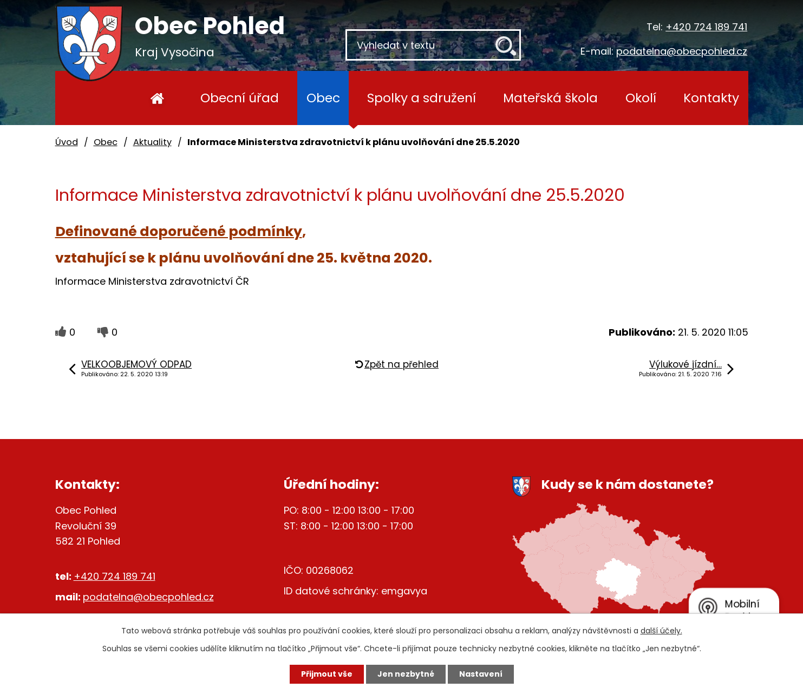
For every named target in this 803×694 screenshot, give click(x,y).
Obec (323, 98)
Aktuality (152, 142)
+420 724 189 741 (706, 27)
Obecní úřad (239, 98)
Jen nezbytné (405, 674)
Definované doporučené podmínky (178, 231)
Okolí (640, 98)
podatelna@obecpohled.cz (681, 51)
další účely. (661, 630)
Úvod (157, 98)
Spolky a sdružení (421, 98)
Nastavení (480, 674)
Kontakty (711, 98)
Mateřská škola (550, 98)
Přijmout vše (326, 674)
